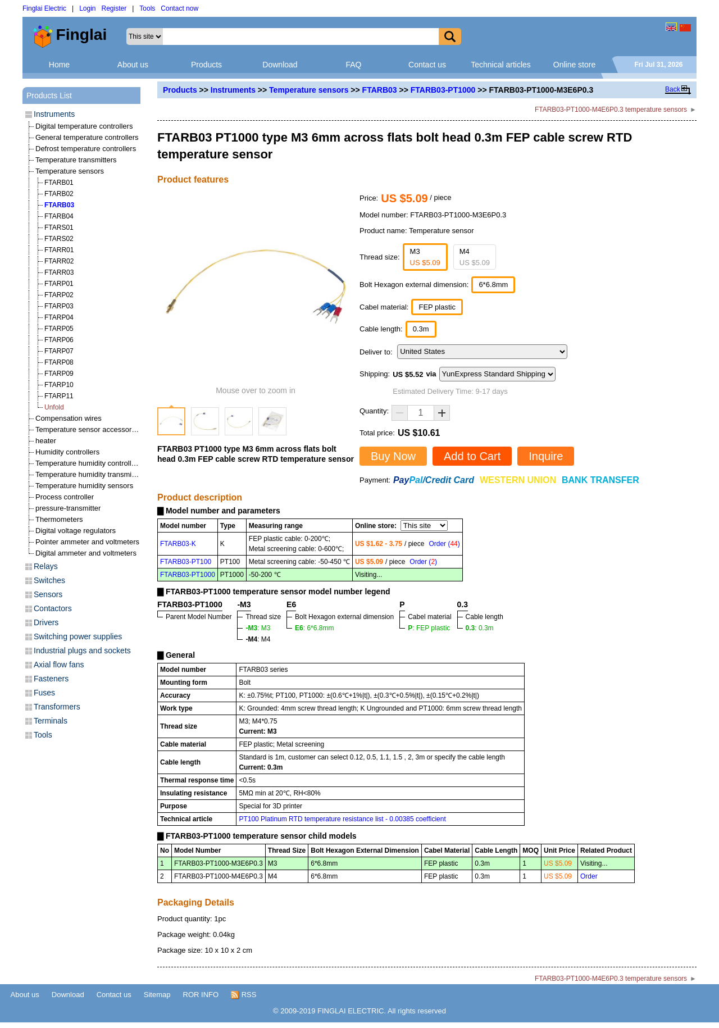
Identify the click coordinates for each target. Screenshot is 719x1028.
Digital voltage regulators (75, 530)
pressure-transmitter (68, 508)
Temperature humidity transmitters (90, 474)
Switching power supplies (78, 636)
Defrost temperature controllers (85, 148)
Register (114, 8)
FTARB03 (379, 89)
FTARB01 (59, 183)
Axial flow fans (59, 664)
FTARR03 (59, 272)
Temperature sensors (308, 89)
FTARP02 (59, 295)
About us (132, 64)
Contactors (53, 608)
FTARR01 (59, 250)
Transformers (57, 706)
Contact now (179, 8)
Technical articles (501, 64)
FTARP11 (59, 396)
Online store (574, 64)
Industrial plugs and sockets (82, 650)
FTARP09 (59, 373)
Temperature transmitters (76, 160)
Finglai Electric (44, 8)
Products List (49, 95)
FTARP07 (59, 351)
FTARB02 (59, 194)
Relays (46, 566)
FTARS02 (59, 239)
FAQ (353, 64)
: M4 (257, 639)
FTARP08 (59, 362)
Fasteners (51, 678)
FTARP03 (59, 306)
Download (279, 64)
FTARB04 (59, 216)
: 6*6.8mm (314, 628)
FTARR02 (59, 261)
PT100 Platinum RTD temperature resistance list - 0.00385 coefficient (342, 819)
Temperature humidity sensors (84, 485)
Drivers (46, 622)
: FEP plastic (429, 628)
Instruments (233, 89)
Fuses (44, 692)
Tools (147, 8)
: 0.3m (480, 628)
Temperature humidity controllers (88, 463)
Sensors (48, 594)
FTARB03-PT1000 (443, 89)
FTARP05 (59, 329)
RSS (243, 994)
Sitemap (157, 994)
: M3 (257, 628)
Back (672, 89)
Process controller (64, 497)
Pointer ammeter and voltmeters (87, 542)
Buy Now (393, 456)
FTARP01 (59, 284)
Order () (444, 544)
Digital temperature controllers (84, 126)
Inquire (546, 456)
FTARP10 (59, 385)
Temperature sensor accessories (88, 429)
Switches (49, 580)
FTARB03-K (178, 544)
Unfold (54, 407)
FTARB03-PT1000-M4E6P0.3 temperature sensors (611, 109)
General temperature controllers (87, 137)
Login (87, 8)
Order (589, 876)
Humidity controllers (67, 452)
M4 (474, 257)
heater (45, 440)
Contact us (427, 64)
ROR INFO (201, 994)
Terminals (50, 720)
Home (59, 64)
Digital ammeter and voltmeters (85, 553)
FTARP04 (59, 317)
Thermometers (59, 519)
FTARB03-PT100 (185, 562)
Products (206, 64)
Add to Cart (472, 456)
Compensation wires (68, 418)
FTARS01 (59, 227)
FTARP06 (59, 340)
